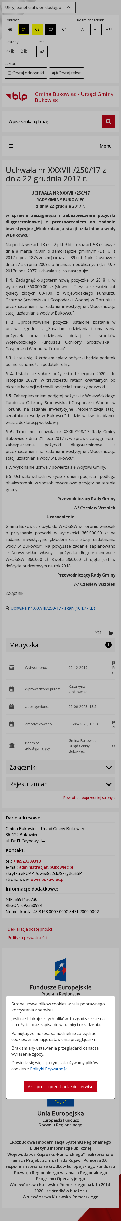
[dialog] (60, 610)
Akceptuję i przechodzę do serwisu (60, 1086)
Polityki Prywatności (49, 1069)
